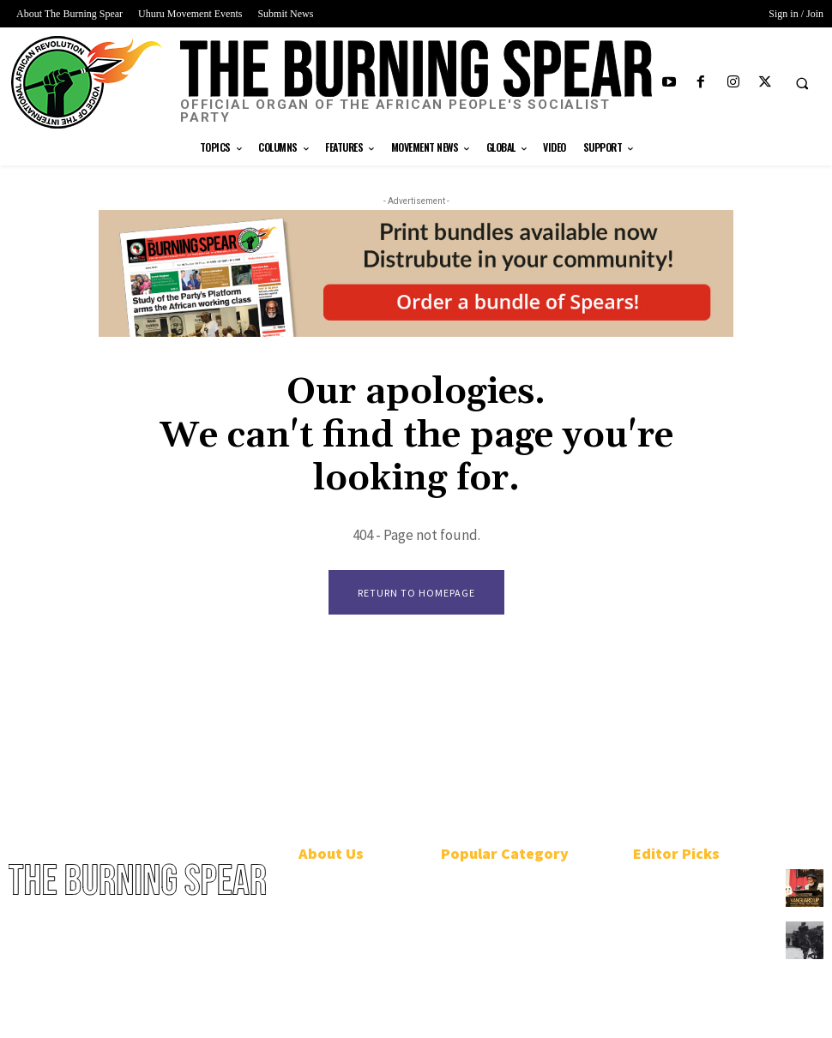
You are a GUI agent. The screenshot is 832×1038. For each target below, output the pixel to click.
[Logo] (416, 82)
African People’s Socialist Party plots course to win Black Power (695, 889)
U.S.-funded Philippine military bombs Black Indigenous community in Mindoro (696, 946)
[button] (802, 83)
